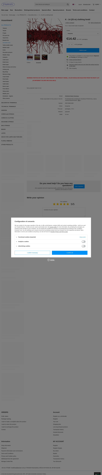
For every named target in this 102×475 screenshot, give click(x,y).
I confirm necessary (32, 252)
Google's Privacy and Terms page (59, 231)
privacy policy (53, 227)
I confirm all (69, 252)
